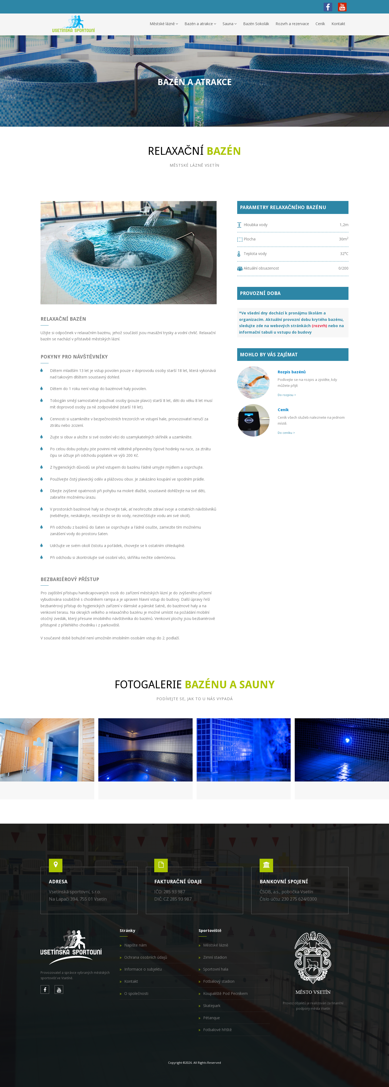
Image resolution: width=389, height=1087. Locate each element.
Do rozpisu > (287, 395)
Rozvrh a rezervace (292, 23)
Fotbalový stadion (218, 981)
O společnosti (136, 993)
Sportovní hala (215, 969)
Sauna (230, 23)
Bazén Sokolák (256, 23)
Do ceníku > (286, 433)
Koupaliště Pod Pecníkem (225, 993)
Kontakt (338, 23)
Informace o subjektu (143, 969)
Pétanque (211, 1017)
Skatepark (211, 1005)
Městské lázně (164, 23)
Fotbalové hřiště (217, 1029)
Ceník (320, 23)
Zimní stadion (215, 957)
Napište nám (135, 945)
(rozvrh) (319, 325)
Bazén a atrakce (200, 23)
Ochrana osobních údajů (145, 957)
